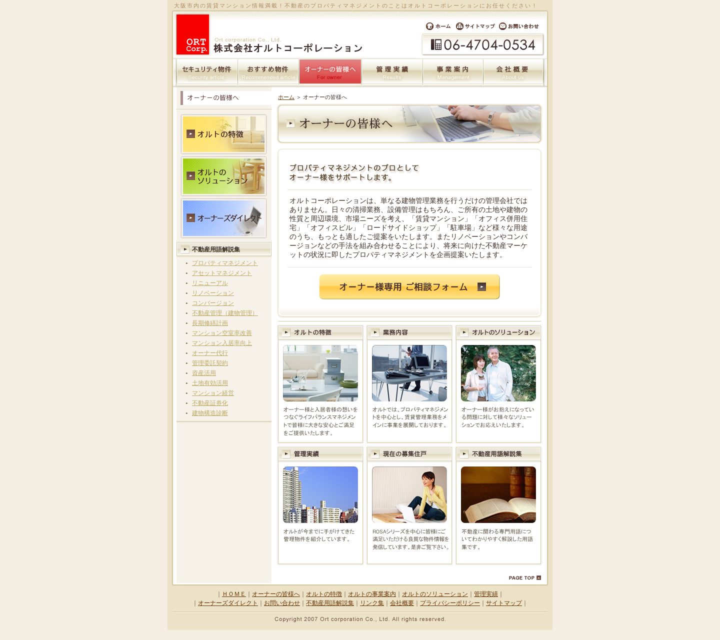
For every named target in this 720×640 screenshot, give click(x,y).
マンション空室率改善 (222, 333)
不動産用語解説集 (216, 249)
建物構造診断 (210, 413)
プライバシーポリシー (450, 603)
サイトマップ (475, 26)
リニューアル (210, 283)
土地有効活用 (210, 383)
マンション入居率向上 (222, 343)
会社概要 (514, 72)
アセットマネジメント (222, 273)
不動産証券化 (210, 403)
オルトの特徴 (324, 594)
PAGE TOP (525, 578)
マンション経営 (213, 393)
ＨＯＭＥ (234, 594)
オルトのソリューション (435, 594)
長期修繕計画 (210, 323)
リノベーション (213, 293)
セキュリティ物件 (207, 72)
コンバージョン (213, 303)
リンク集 (372, 603)
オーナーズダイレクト (228, 603)
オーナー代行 (210, 353)
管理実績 (392, 72)
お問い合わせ (522, 26)
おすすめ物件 (268, 72)
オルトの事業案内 (372, 594)
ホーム (435, 26)
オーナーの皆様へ (276, 594)
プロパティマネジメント (225, 263)
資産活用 (204, 373)
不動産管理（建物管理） (225, 313)
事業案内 (453, 72)
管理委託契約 (210, 363)
